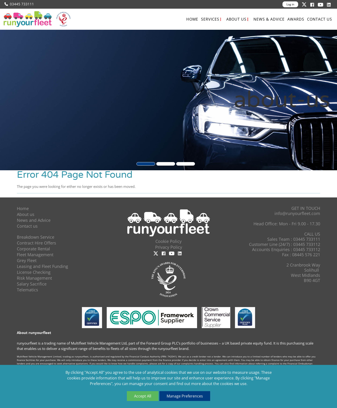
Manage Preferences (185, 396)
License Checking (34, 272)
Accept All (142, 396)
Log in (290, 4)
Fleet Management (35, 254)
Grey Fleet (27, 260)
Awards (295, 19)
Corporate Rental (33, 249)
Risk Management (34, 278)
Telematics (27, 290)
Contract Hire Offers (36, 243)
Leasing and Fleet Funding (42, 266)
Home (192, 19)
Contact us (319, 19)
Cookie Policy (168, 241)
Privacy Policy (168, 247)
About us (236, 19)
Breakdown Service (35, 237)
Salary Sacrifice (32, 284)
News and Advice (34, 220)
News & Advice (269, 19)
